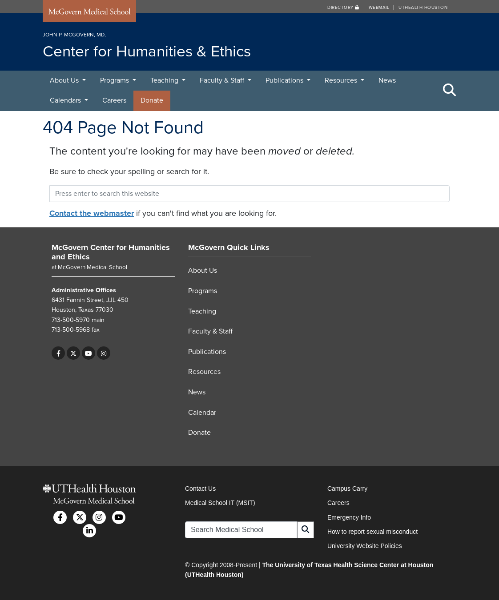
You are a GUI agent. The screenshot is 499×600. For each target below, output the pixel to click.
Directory (343, 7)
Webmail (379, 7)
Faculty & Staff (223, 80)
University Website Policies (364, 545)
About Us (65, 80)
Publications (285, 80)
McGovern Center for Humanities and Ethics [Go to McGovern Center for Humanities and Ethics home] (111, 252)
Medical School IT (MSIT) (220, 502)
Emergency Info (349, 517)
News (387, 80)
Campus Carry (347, 488)
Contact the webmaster (91, 213)
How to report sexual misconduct (372, 531)
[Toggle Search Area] (449, 90)
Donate (152, 100)
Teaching (165, 80)
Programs (115, 80)
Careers (114, 100)
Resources (342, 80)
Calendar (202, 412)
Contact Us (200, 488)
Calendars (66, 100)
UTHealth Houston (422, 7)
